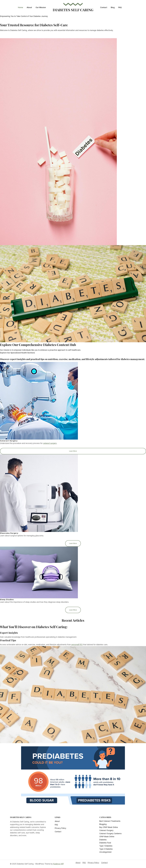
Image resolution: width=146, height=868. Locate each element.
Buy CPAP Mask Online (108, 827)
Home (20, 7)
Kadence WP (58, 864)
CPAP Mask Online (106, 837)
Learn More (73, 451)
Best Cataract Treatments (109, 821)
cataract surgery (50, 443)
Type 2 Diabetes (106, 849)
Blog (113, 7)
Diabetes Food (105, 843)
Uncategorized (105, 852)
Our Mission (41, 7)
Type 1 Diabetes (105, 846)
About (29, 7)
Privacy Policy (60, 828)
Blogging (103, 824)
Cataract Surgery (106, 831)
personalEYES (77, 645)
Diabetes (103, 840)
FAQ (120, 7)
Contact (103, 7)
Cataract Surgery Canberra (110, 834)
